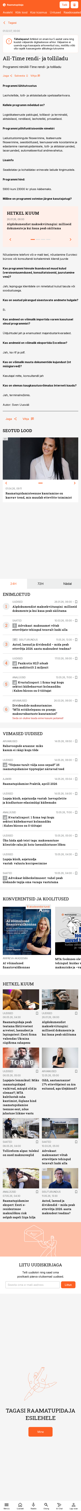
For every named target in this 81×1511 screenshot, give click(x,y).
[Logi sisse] (73, 1506)
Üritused (55, 12)
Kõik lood (21, 12)
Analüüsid (19, 677)
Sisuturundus (28, 639)
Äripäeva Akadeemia (15, 958)
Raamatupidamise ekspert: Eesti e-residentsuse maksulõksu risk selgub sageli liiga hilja (19, 1209)
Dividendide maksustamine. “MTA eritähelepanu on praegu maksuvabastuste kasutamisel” (34, 709)
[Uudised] (20, 1506)
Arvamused (19, 700)
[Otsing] (46, 1506)
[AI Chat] (59, 1506)
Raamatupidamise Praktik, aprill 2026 (30, 784)
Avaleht (8, 12)
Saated (17, 620)
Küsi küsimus (38, 12)
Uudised (17, 601)
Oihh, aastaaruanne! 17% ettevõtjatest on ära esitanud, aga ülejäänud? (59, 1084)
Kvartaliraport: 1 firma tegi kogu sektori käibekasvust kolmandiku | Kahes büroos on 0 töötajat (38, 686)
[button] (33, 1284)
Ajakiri (7, 778)
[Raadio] (33, 1506)
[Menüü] (6, 1506)
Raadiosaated (72, 12)
